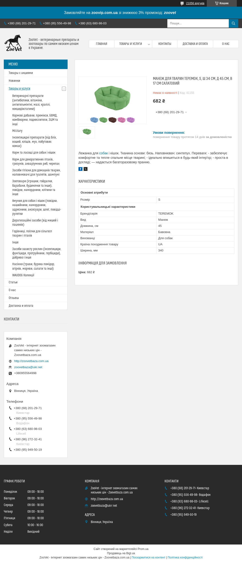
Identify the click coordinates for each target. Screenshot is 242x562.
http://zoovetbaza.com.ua (31, 361)
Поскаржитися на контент (148, 557)
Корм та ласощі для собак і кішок (33, 153)
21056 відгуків (195, 3)
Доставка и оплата (195, 44)
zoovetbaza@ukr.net (28, 367)
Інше (15, 242)
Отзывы (14, 298)
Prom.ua (143, 549)
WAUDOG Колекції (23, 275)
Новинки (14, 81)
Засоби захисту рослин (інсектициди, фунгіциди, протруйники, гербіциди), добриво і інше (36, 253)
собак (103, 153)
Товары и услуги (130, 44)
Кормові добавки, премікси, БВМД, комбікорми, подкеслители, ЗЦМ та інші (35, 120)
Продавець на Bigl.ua (121, 553)
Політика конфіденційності (185, 557)
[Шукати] (233, 23)
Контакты (164, 44)
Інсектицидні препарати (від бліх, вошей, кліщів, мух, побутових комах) (34, 142)
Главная (101, 44)
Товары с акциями (21, 73)
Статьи (13, 282)
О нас (225, 44)
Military (17, 131)
